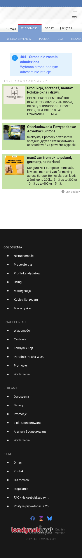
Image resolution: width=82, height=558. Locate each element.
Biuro (7, 454)
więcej (65, 28)
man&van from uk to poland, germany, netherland (49, 160)
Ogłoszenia (12, 247)
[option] (39, 257)
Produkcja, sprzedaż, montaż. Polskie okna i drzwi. (50, 90)
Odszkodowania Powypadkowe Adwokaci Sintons (51, 129)
